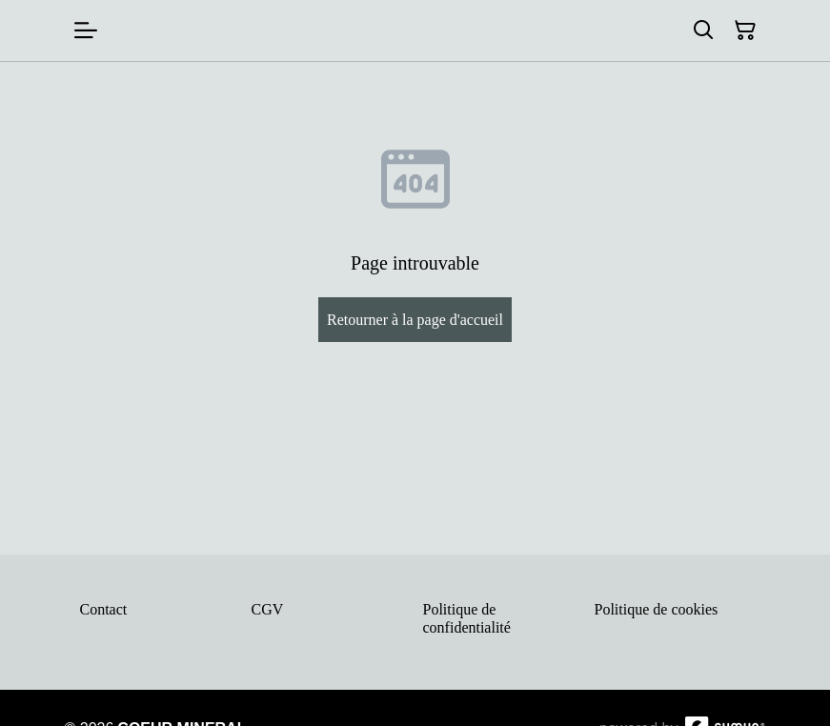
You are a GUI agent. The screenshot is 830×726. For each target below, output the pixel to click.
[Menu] (86, 30)
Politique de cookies (657, 609)
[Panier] (745, 30)
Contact (104, 609)
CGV (268, 609)
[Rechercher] (703, 30)
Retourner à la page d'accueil (415, 320)
